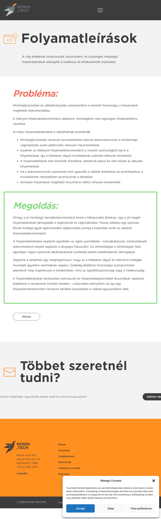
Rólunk (62, 444)
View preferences (141, 508)
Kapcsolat (63, 474)
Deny (111, 508)
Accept (80, 508)
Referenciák (64, 462)
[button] (153, 481)
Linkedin (22, 473)
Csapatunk (64, 450)
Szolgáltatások (66, 456)
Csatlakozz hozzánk (69, 468)
